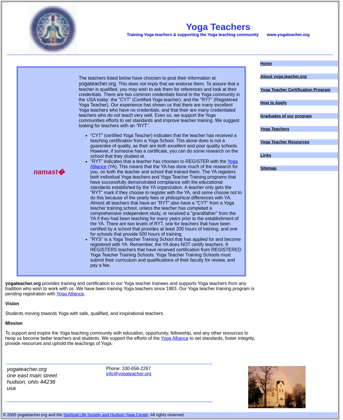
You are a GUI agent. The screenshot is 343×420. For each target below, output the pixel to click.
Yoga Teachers (274, 129)
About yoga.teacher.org (283, 76)
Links (265, 155)
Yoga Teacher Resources (284, 142)
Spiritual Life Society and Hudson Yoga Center (105, 414)
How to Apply (273, 102)
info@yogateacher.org (128, 373)
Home (266, 63)
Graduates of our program (286, 116)
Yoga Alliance (70, 293)
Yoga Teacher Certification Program (295, 89)
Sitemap (268, 168)
